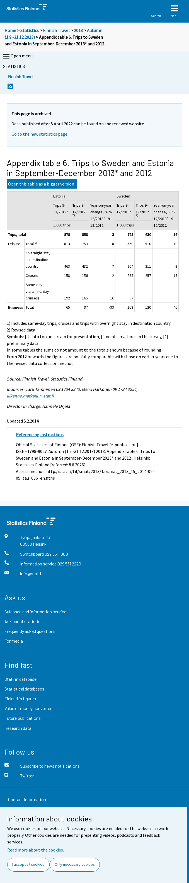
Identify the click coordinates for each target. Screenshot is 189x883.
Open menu (17, 56)
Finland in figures (20, 698)
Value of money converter (28, 708)
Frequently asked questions (29, 631)
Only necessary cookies (75, 864)
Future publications (22, 718)
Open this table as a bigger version (41, 184)
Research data (17, 728)
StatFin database (20, 679)
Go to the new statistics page (39, 134)
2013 (78, 30)
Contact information (27, 799)
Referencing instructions (40, 434)
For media (13, 640)
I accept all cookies (28, 864)
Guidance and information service (35, 611)
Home (10, 30)
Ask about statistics (23, 621)
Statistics (29, 30)
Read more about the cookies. (35, 850)
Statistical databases (24, 688)
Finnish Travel (56, 30)
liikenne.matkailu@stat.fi (30, 396)
